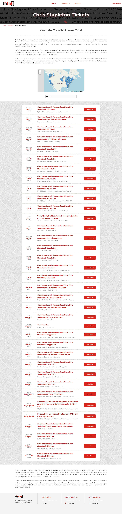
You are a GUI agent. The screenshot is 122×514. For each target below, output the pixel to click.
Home (4, 25)
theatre (45, 3)
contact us (93, 3)
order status (104, 3)
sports (22, 3)
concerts (34, 3)
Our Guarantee (94, 510)
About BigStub (81, 3)
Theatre (45, 510)
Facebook (71, 502)
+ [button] (39, 70)
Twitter (70, 505)
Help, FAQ (93, 507)
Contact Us (93, 505)
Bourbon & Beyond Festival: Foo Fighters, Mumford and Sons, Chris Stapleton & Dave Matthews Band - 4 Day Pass (57, 403)
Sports (45, 505)
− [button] (39, 73)
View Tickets (90, 109)
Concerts (10, 25)
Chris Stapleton (43, 324)
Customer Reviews (73, 509)
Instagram (71, 507)
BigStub (17, 501)
